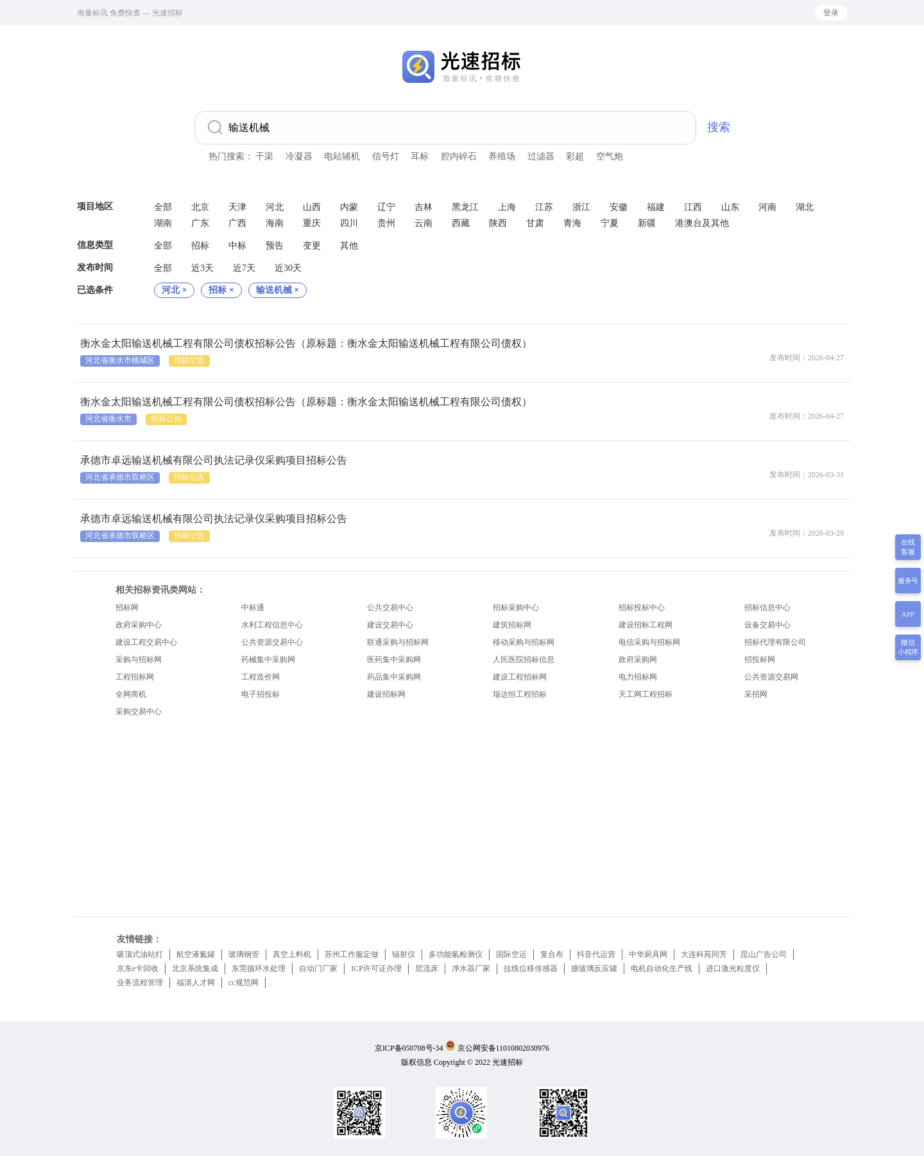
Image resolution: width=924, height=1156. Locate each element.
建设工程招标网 (520, 676)
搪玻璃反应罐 (594, 968)
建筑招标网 (512, 624)
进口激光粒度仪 (733, 968)
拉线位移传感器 (531, 968)
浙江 (581, 207)
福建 (656, 207)
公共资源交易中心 (272, 642)
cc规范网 (243, 982)
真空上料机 (292, 954)
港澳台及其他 (702, 223)
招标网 (127, 607)
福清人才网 (195, 982)
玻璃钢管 (243, 954)
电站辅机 (342, 156)
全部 (163, 207)
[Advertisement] (462, 814)
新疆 (647, 223)
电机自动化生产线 (661, 968)
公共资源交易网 (771, 676)
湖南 (163, 223)
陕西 (498, 223)
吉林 (423, 207)
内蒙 (349, 207)
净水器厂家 (471, 968)
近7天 (244, 268)
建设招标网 (386, 694)
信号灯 (385, 156)
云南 (423, 223)
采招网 (755, 694)
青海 (572, 223)
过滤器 (540, 156)
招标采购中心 (516, 607)
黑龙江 (465, 207)
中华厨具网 (648, 954)
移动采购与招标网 (523, 642)
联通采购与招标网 (398, 642)
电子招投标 (260, 694)
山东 (730, 207)
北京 (200, 207)
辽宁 (386, 207)
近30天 (288, 268)
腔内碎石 (459, 156)
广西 (237, 223)
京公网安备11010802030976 (504, 1048)
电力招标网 (638, 676)
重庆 (312, 223)
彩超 (575, 156)
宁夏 (610, 223)
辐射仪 (403, 954)
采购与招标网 (139, 659)
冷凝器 (299, 156)
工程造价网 (260, 676)
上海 (507, 207)
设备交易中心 (767, 624)
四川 (349, 223)
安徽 (619, 207)
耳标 (420, 156)
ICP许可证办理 (376, 968)
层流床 (426, 968)
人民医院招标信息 (523, 659)
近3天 (202, 268)
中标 (237, 245)
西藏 (461, 223)
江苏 (544, 207)
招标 (200, 245)
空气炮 (609, 156)
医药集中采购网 (394, 659)
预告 (275, 245)
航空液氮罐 (195, 954)
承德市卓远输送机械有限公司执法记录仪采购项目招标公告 (213, 460)
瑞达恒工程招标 (520, 694)
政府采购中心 (139, 624)
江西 (693, 207)
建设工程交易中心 (146, 642)
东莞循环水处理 (259, 968)
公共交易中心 (390, 607)
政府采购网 (638, 659)
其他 (349, 245)
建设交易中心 (390, 624)
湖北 (805, 207)
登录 (831, 12)
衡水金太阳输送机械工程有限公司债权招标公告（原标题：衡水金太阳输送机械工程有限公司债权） (306, 343)
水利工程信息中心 (272, 624)
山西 (312, 207)
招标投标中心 (642, 607)
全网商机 (131, 694)
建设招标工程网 (645, 624)
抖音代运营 (596, 954)
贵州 (386, 223)
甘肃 (535, 223)
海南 (275, 223)
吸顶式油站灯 (140, 954)
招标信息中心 (767, 607)
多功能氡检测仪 (456, 954)
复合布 (551, 954)
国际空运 (511, 954)
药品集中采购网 (394, 676)
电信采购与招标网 (649, 642)
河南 (767, 207)
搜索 (718, 127)
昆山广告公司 (763, 954)
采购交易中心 (139, 711)
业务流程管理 (140, 982)
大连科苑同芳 (704, 954)
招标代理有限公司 (775, 642)
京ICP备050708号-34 (409, 1048)
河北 (275, 207)
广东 (200, 223)
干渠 (264, 156)
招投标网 (759, 659)
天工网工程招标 (645, 694)
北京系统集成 (195, 968)
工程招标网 (135, 676)
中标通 (252, 607)
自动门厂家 (318, 968)
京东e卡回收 (137, 968)
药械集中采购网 (268, 659)
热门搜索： (231, 156)
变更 (312, 245)
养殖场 (501, 156)
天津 (237, 207)
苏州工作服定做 (352, 954)
